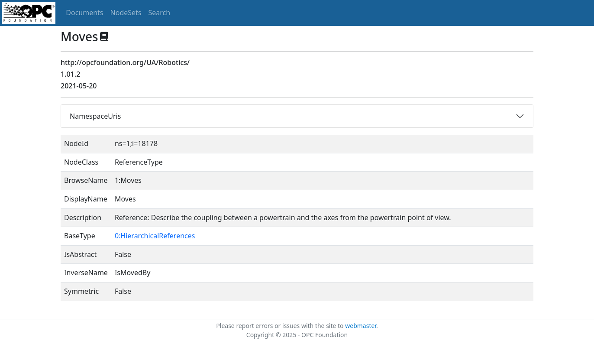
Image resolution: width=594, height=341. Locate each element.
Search (159, 12)
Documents (84, 12)
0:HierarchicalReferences (155, 235)
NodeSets (126, 12)
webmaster (360, 326)
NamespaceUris (95, 116)
